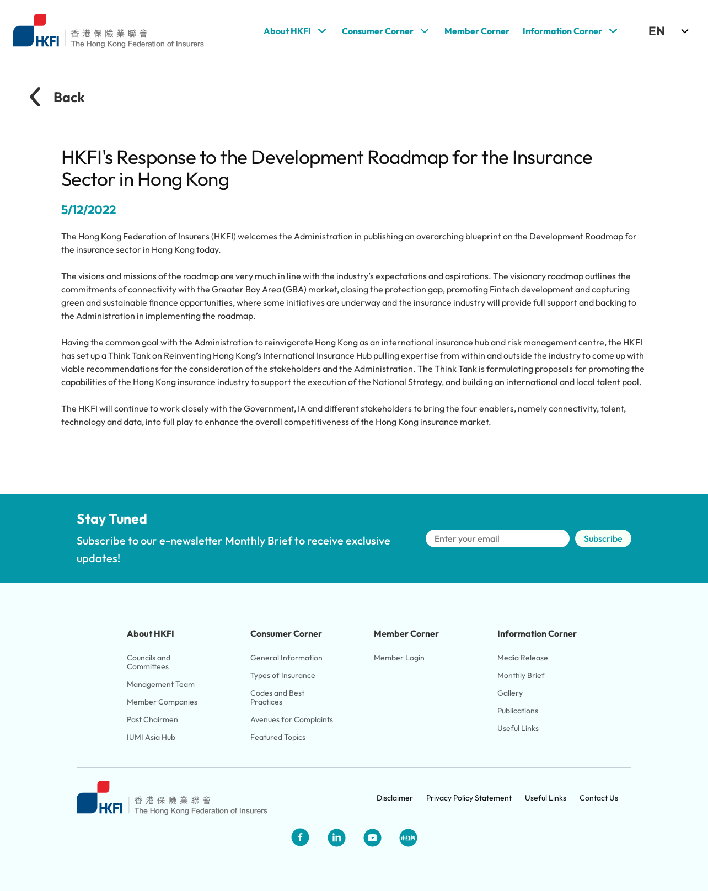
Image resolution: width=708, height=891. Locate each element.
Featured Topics (277, 737)
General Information (286, 658)
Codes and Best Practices (278, 697)
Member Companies (163, 702)
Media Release (522, 658)
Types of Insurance (282, 675)
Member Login (399, 658)
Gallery (510, 693)
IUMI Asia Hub (151, 737)
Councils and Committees (149, 662)
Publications (517, 711)
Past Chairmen (152, 719)
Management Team (161, 684)
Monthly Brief (521, 675)
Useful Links (518, 728)
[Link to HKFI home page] (108, 31)
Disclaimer (395, 798)
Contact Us (599, 798)
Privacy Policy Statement (469, 798)
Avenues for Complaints (291, 719)
